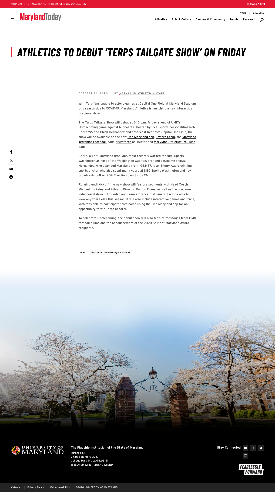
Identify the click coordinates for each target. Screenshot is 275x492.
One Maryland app (141, 137)
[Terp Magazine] (243, 13)
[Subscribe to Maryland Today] (258, 13)
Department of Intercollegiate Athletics (110, 252)
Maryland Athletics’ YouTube (174, 142)
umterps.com (165, 137)
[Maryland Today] (40, 17)
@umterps (124, 142)
